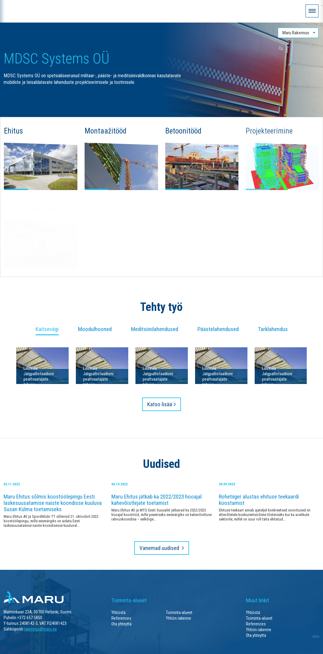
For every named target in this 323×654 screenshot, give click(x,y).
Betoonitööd (183, 131)
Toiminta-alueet (179, 612)
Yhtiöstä (118, 612)
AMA (315, 636)
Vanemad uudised (159, 548)
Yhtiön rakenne (178, 618)
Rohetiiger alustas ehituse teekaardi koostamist (259, 499)
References (121, 618)
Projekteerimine (269, 131)
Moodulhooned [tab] (95, 330)
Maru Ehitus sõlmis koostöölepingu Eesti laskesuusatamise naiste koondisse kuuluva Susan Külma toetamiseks (53, 503)
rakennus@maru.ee (40, 629)
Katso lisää (159, 404)
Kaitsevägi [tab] (47, 330)
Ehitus (13, 131)
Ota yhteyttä (121, 624)
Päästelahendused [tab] (218, 330)
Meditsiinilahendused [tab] (154, 330)
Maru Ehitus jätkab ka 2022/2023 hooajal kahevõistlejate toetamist (156, 499)
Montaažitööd (105, 131)
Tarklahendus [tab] (273, 330)
